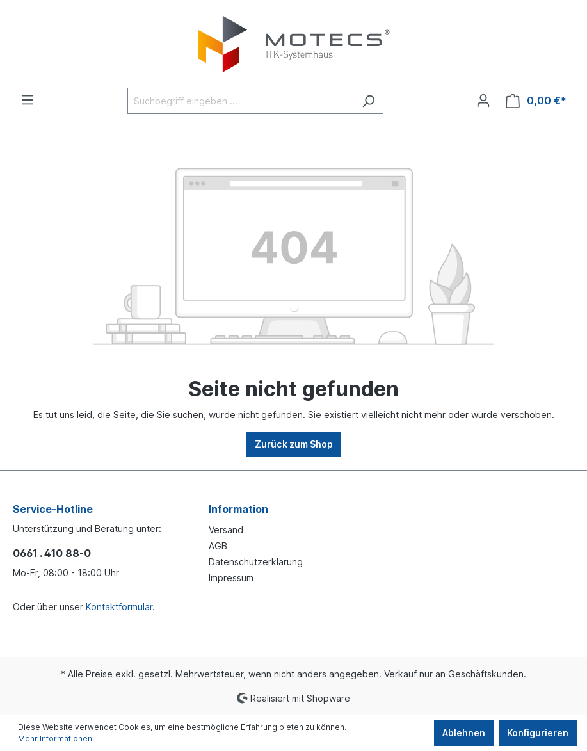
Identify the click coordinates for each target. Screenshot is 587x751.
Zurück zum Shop (294, 444)
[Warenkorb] (536, 100)
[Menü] (27, 100)
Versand (226, 529)
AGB (218, 545)
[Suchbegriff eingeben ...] (240, 101)
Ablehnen (463, 732)
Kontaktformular (119, 606)
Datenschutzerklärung (256, 561)
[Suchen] (368, 101)
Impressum (231, 577)
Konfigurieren (537, 732)
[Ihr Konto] (483, 100)
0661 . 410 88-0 (52, 553)
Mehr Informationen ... (59, 738)
